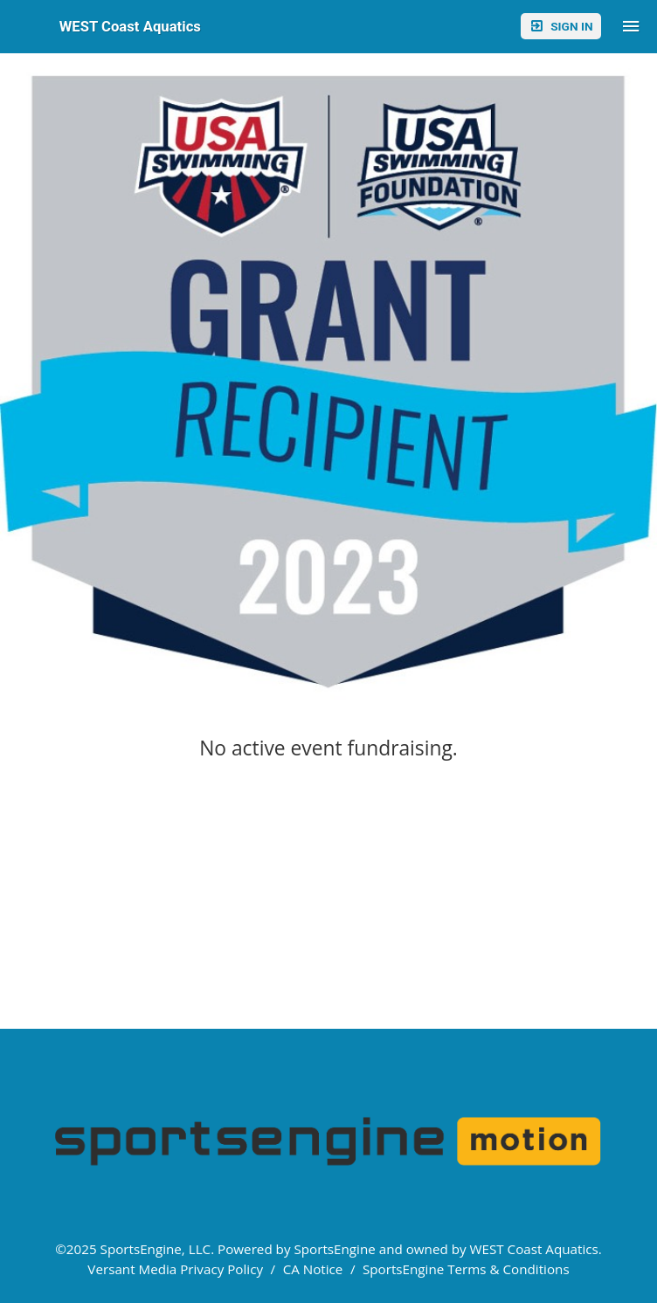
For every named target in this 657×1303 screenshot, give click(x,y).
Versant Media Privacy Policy (175, 1269)
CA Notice (313, 1269)
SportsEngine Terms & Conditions (466, 1269)
